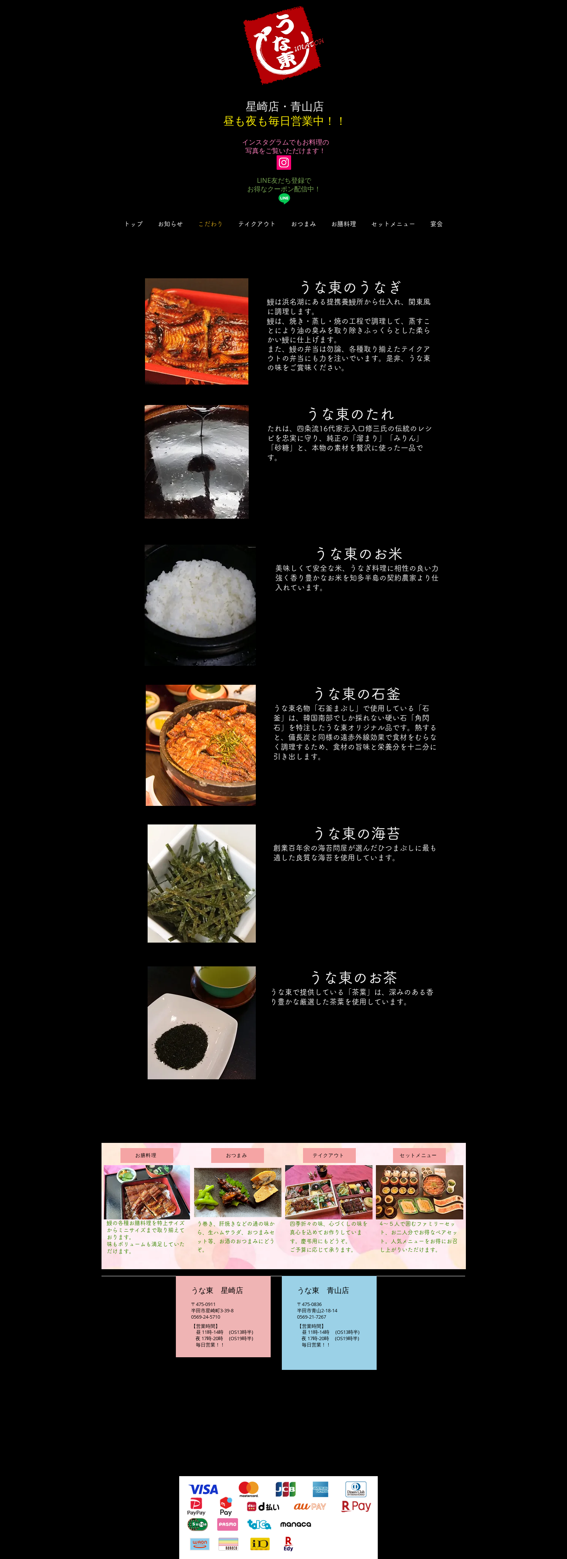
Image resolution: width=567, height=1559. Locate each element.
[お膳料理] (146, 1155)
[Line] (284, 198)
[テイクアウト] (329, 1155)
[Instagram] (284, 162)
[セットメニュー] (419, 1155)
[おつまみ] (237, 1155)
